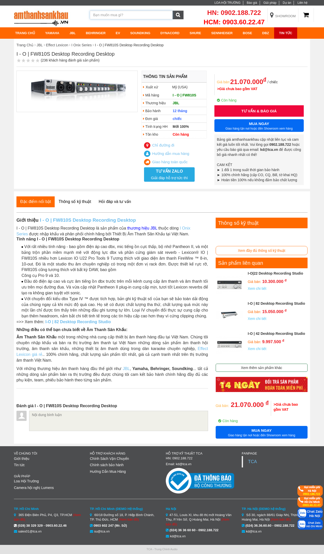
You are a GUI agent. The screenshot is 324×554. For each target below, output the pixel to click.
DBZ (265, 33)
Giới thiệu (21, 459)
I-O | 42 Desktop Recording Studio (276, 334)
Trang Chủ (24, 45)
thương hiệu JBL (142, 228)
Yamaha (52, 33)
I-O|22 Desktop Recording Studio (275, 273)
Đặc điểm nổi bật (35, 201)
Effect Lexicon (57, 45)
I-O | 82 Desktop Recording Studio (78, 322)
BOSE (247, 33)
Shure (195, 33)
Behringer (96, 33)
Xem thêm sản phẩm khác (261, 368)
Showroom (283, 16)
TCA (252, 461)
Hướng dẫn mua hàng (166, 153)
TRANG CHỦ (25, 33)
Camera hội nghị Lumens (34, 488)
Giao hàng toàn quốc (166, 162)
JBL (72, 33)
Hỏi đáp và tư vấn (115, 201)
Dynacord (169, 33)
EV (118, 33)
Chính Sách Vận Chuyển (109, 459)
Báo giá (252, 3)
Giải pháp (269, 3)
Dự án (287, 3)
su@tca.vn (102, 531)
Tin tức (285, 33)
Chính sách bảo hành (107, 465)
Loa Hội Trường (26, 481)
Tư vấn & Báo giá (259, 111)
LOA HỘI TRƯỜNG (227, 3)
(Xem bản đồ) (129, 519)
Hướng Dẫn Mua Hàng (108, 471)
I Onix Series (81, 45)
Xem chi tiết (257, 288)
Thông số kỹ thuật (74, 201)
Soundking (140, 33)
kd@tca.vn (178, 536)
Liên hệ (302, 3)
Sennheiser (222, 33)
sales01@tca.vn (30, 531)
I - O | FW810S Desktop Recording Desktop (88, 220)
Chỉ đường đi (159, 145)
